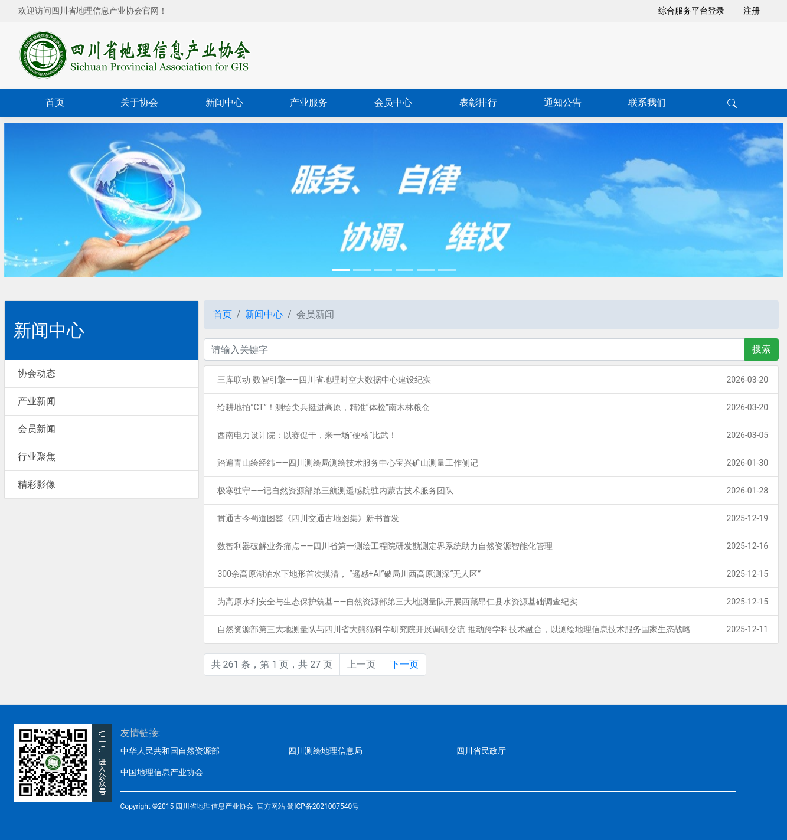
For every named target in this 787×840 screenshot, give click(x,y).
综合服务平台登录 (691, 10)
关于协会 (139, 102)
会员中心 (393, 102)
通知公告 (563, 102)
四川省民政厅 (481, 751)
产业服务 (309, 102)
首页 (54, 102)
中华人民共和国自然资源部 (170, 751)
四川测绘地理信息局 (325, 751)
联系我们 (647, 102)
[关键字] (474, 349)
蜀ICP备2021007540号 (323, 806)
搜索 (761, 349)
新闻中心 (224, 102)
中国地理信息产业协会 (161, 772)
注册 (751, 10)
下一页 (404, 664)
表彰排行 (478, 102)
